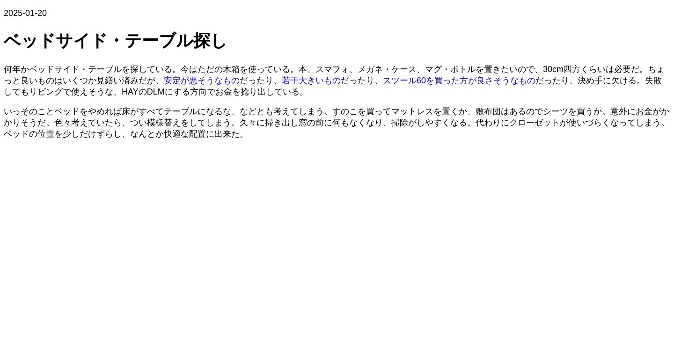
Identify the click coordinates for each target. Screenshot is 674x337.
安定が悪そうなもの (202, 80)
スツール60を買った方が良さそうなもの (459, 80)
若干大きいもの (311, 80)
